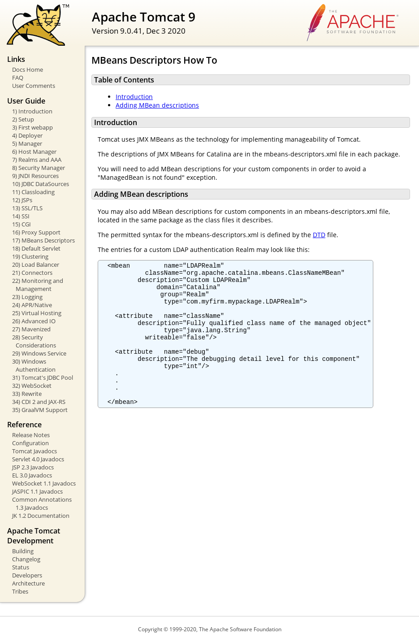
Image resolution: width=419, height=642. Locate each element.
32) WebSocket (32, 386)
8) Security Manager (38, 168)
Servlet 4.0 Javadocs (38, 459)
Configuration (30, 443)
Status (20, 567)
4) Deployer (27, 135)
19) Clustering (30, 256)
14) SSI (21, 216)
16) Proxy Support (36, 232)
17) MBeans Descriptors (43, 240)
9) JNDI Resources (35, 176)
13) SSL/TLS (27, 208)
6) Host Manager (34, 151)
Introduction (134, 96)
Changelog (26, 559)
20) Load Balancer (35, 264)
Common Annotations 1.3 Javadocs (42, 503)
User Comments (33, 86)
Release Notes (31, 435)
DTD (319, 234)
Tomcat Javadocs (34, 451)
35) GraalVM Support (40, 410)
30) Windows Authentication (34, 365)
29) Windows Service (39, 353)
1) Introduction (32, 111)
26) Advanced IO (34, 321)
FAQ (17, 78)
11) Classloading (33, 192)
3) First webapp (32, 127)
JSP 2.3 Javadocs (33, 467)
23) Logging (27, 297)
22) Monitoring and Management (37, 285)
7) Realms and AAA (36, 160)
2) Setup (23, 119)
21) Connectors (32, 273)
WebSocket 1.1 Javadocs (44, 483)
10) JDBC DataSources (40, 184)
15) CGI (21, 224)
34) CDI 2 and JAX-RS (38, 402)
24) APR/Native (32, 305)
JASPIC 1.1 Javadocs (37, 491)
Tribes (20, 591)
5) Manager (27, 143)
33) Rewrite (27, 394)
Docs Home (27, 69)
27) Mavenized (31, 329)
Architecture (28, 583)
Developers (27, 575)
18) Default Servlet (36, 248)
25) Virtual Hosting (36, 313)
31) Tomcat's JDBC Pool (42, 377)
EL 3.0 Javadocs (32, 475)
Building (23, 551)
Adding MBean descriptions (157, 105)
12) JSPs (22, 200)
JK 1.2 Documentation (40, 516)
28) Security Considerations (34, 341)
